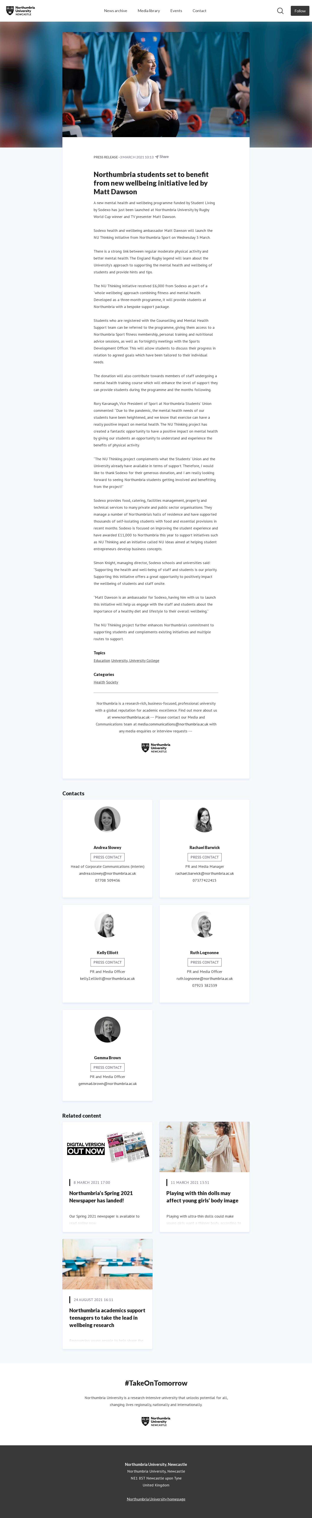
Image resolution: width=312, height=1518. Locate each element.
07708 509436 (107, 880)
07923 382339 (204, 985)
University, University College (135, 660)
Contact (199, 10)
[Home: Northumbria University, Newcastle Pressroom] (21, 11)
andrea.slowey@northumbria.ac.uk (107, 873)
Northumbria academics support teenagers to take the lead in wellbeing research (107, 1317)
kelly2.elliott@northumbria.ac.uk (107, 978)
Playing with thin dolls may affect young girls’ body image (202, 1196)
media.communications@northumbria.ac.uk (173, 724)
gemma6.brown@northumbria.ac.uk (107, 1083)
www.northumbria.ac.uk (131, 717)
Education (102, 660)
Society (112, 682)
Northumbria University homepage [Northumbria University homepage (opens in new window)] (156, 1499)
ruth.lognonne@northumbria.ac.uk (205, 978)
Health (99, 682)
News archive (115, 10)
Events (176, 10)
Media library (149, 10)
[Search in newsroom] (280, 10)
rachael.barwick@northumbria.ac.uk (205, 873)
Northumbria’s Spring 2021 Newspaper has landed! (101, 1196)
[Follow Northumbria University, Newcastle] (300, 11)
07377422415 (204, 880)
